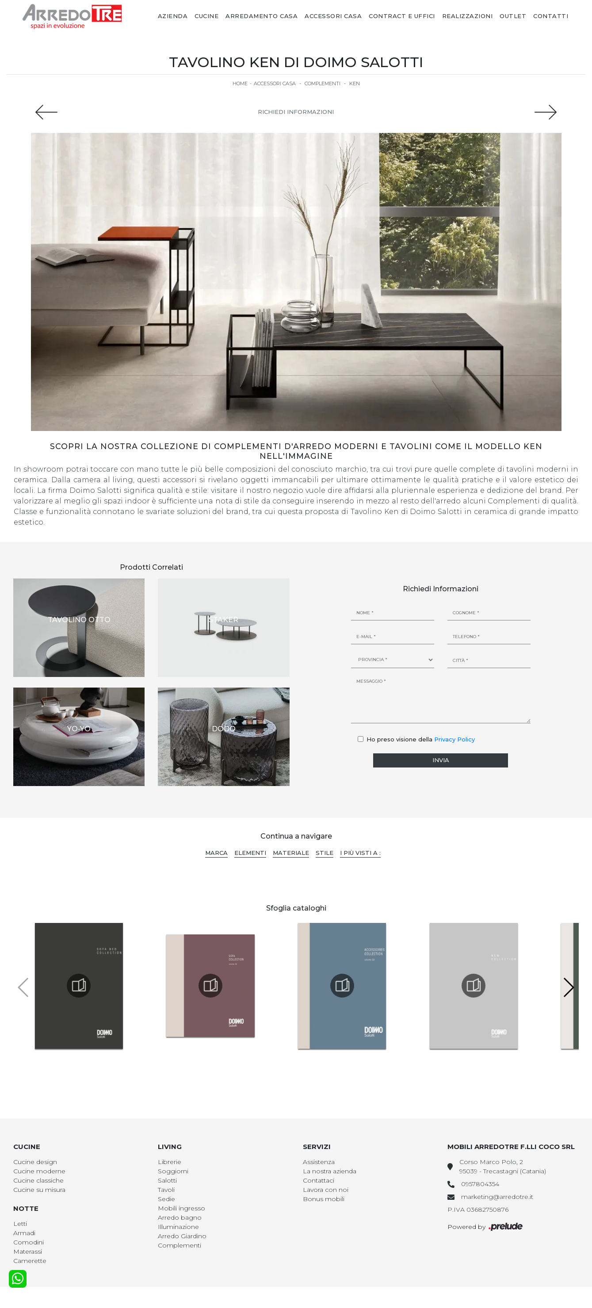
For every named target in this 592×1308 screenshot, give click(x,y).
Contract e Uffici (402, 15)
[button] (568, 987)
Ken (354, 83)
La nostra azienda (329, 1171)
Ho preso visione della (421, 739)
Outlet (513, 15)
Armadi (24, 1233)
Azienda (173, 15)
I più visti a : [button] (360, 852)
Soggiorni (173, 1171)
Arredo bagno (180, 1217)
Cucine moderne (39, 1171)
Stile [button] (324, 852)
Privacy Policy (454, 739)
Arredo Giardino (182, 1236)
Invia (440, 760)
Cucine (206, 15)
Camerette (29, 1261)
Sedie (166, 1199)
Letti (20, 1224)
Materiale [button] (291, 852)
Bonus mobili (323, 1199)
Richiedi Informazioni (296, 111)
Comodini (28, 1242)
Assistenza (319, 1162)
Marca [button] (216, 852)
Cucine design (35, 1162)
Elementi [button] (250, 852)
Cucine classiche (38, 1180)
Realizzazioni (467, 15)
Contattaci (318, 1180)
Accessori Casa (333, 15)
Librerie (169, 1162)
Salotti (167, 1180)
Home (240, 83)
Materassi (27, 1251)
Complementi (322, 83)
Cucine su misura (39, 1190)
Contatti (550, 15)
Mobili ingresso (181, 1208)
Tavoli (166, 1190)
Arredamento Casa (261, 15)
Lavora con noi (325, 1190)
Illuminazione (178, 1227)
